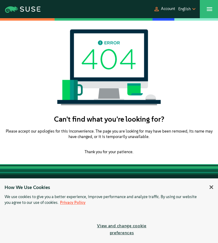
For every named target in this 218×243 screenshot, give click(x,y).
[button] (164, 9)
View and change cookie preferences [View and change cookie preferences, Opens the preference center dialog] (121, 229)
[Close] (211, 187)
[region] (109, 210)
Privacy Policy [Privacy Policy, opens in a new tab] (73, 202)
